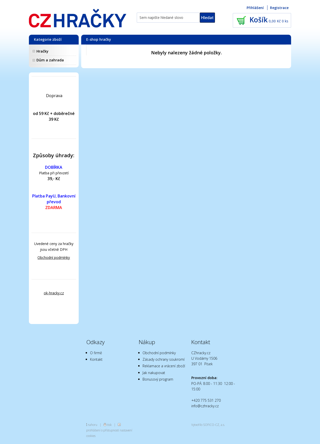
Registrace (279, 7)
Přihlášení (255, 7)
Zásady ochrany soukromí (164, 359)
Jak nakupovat (154, 372)
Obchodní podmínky (53, 257)
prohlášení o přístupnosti (102, 430)
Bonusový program (158, 379)
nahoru (92, 425)
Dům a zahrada (50, 60)
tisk (109, 425)
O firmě (96, 352)
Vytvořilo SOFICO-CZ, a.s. (208, 425)
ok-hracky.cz (54, 293)
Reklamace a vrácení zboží (164, 366)
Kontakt (96, 359)
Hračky (42, 51)
